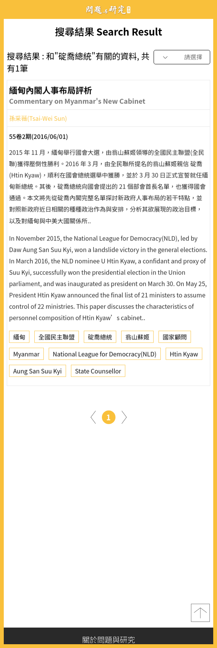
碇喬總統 (100, 338)
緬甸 (19, 338)
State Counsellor (98, 373)
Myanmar (26, 356)
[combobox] (182, 57)
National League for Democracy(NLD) (105, 356)
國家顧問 (175, 338)
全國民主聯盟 (56, 338)
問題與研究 (109, 9)
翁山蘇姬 (137, 338)
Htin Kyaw (184, 356)
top (200, 613)
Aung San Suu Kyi (37, 373)
